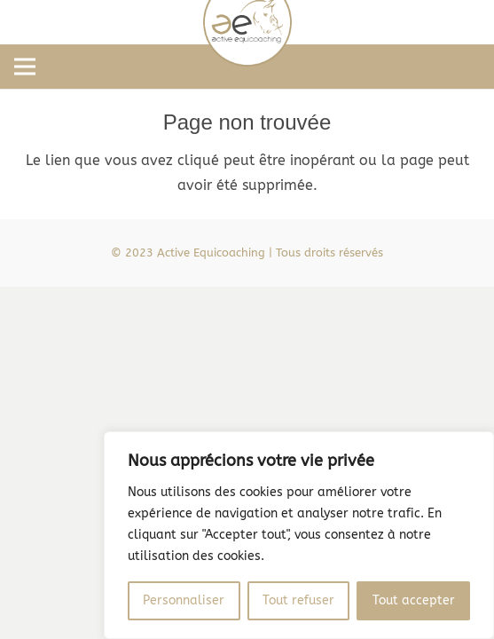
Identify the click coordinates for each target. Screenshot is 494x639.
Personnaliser (183, 600)
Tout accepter (413, 600)
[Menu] (25, 66)
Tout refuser (298, 600)
